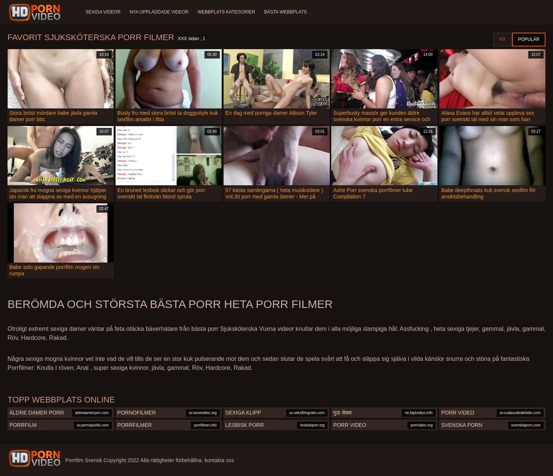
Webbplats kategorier (226, 12)
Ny (502, 39)
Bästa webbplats (285, 12)
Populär (528, 39)
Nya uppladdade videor (158, 12)
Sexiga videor (103, 12)
